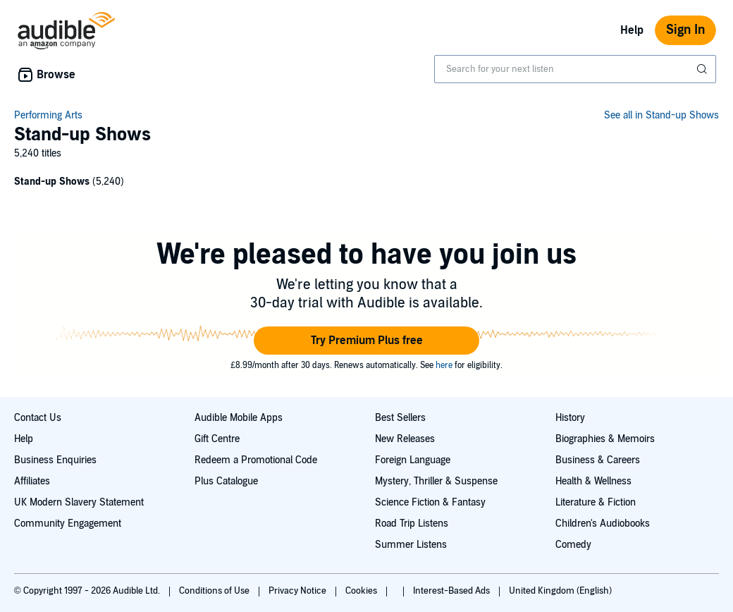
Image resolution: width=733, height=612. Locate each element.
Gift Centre (217, 439)
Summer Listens (411, 545)
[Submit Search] (703, 69)
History (570, 418)
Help (631, 30)
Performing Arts (48, 115)
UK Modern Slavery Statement (79, 502)
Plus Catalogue (226, 481)
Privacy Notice (298, 590)
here (444, 365)
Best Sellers (400, 418)
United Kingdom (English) (560, 590)
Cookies (362, 590)
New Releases (405, 439)
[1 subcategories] (366, 183)
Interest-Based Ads (452, 590)
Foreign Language (412, 460)
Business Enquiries (55, 460)
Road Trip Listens (411, 524)
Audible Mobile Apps (239, 418)
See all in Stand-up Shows (661, 115)
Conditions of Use (215, 590)
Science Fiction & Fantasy (430, 502)
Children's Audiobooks (602, 524)
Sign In (685, 30)
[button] (366, 340)
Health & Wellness (593, 481)
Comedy (573, 545)
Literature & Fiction (595, 502)
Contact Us (37, 418)
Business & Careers (597, 460)
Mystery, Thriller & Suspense (436, 481)
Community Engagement (67, 524)
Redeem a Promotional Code (256, 460)
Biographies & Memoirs (605, 439)
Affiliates (32, 481)
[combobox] (575, 69)
